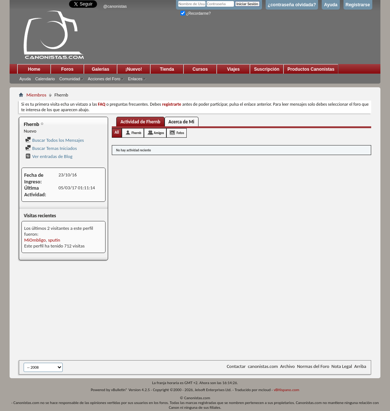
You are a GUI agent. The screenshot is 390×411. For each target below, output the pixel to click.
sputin (54, 240)
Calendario (45, 79)
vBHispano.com (286, 389)
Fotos (180, 133)
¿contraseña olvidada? (292, 4)
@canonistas (115, 6)
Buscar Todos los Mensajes (54, 140)
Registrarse (358, 4)
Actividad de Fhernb (140, 121)
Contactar (236, 366)
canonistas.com (263, 366)
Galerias (100, 69)
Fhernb (136, 133)
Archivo (287, 366)
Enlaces (135, 79)
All (116, 132)
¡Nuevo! (133, 69)
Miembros (36, 95)
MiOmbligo (35, 240)
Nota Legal (341, 366)
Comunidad (69, 79)
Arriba (360, 366)
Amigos (159, 133)
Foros (67, 69)
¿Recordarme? (195, 13)
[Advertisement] (199, 311)
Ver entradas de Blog (48, 156)
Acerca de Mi (181, 121)
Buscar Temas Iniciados (51, 148)
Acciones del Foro (104, 79)
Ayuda (330, 4)
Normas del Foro (313, 366)
